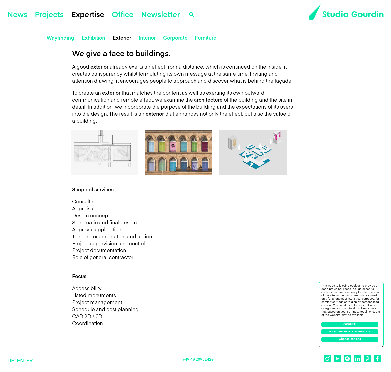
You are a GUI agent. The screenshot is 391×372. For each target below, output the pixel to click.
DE (10, 361)
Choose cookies (350, 339)
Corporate (175, 38)
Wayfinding (60, 38)
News (17, 15)
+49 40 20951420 (198, 359)
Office (123, 15)
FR (29, 361)
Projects (49, 15)
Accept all (349, 324)
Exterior (122, 38)
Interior (147, 38)
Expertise (87, 15)
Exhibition (93, 38)
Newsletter (160, 15)
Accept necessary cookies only (350, 331)
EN (20, 361)
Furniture (205, 38)
